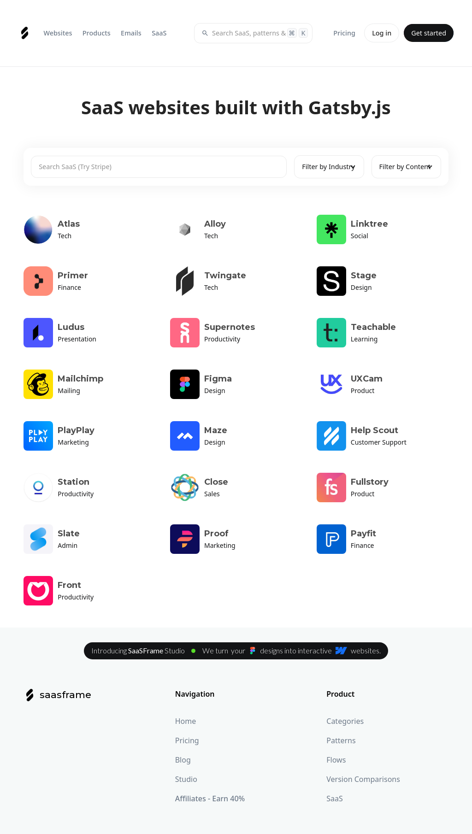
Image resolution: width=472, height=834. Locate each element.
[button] (57, 33)
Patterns (340, 740)
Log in (381, 33)
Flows (336, 760)
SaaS (334, 798)
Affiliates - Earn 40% (210, 798)
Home (185, 721)
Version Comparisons (363, 779)
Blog (183, 760)
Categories (345, 721)
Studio (186, 779)
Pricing (187, 740)
